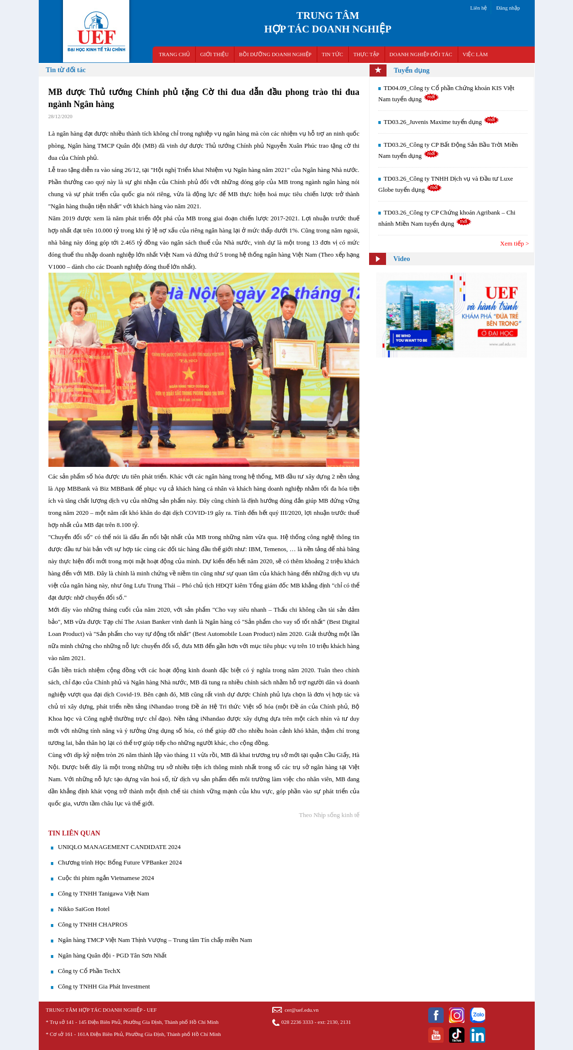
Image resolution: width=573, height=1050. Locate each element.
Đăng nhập (508, 8)
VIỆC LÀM (475, 54)
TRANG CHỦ (174, 54)
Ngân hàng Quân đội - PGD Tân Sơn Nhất (112, 955)
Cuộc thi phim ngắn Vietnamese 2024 (106, 877)
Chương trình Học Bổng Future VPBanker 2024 (120, 862)
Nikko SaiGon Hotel (84, 908)
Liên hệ (478, 8)
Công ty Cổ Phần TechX (89, 970)
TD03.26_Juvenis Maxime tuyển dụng (441, 121)
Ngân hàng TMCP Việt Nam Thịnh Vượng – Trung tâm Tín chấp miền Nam (155, 939)
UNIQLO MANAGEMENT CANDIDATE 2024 (119, 846)
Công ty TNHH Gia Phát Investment (104, 986)
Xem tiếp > (514, 243)
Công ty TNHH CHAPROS (93, 924)
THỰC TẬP (366, 54)
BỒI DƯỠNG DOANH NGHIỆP (275, 54)
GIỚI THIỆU (214, 54)
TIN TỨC (332, 54)
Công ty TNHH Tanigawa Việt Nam (103, 893)
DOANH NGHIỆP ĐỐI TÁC (420, 54)
